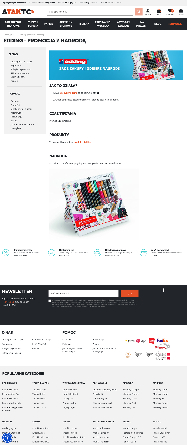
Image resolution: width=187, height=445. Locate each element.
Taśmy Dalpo (38, 394)
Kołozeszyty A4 (100, 398)
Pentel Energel (130, 428)
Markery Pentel (160, 389)
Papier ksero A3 (10, 398)
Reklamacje (16, 113)
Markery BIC (159, 398)
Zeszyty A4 (98, 394)
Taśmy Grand (39, 389)
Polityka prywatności (21, 67)
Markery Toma (130, 398)
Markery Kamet (160, 394)
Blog (157, 23)
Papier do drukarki (11, 403)
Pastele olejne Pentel (133, 432)
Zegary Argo (68, 407)
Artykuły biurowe (65, 24)
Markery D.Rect (160, 403)
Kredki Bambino (40, 428)
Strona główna (10, 34)
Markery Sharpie (131, 389)
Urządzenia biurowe (13, 24)
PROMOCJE (175, 23)
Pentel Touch (129, 441)
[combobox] (90, 11)
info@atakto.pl (90, 2)
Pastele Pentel (160, 428)
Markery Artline (10, 441)
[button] (7, 437)
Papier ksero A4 (10, 389)
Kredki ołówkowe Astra (74, 437)
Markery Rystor (9, 428)
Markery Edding (131, 394)
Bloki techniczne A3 (102, 407)
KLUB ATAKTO (18, 75)
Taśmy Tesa (38, 403)
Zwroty (14, 117)
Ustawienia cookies (11, 353)
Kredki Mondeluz (101, 437)
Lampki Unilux (70, 389)
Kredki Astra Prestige (73, 441)
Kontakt (14, 79)
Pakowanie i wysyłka (103, 24)
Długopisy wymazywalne (105, 389)
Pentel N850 (159, 437)
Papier (48, 23)
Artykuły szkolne (123, 24)
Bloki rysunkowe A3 (102, 403)
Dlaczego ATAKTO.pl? (21, 60)
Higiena (84, 23)
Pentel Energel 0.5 (132, 437)
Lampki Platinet (70, 394)
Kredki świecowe (40, 437)
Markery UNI (129, 407)
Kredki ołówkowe (40, 441)
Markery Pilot (129, 403)
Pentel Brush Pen (161, 432)
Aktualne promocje (20, 71)
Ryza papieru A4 (10, 394)
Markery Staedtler (11, 432)
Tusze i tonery (33, 24)
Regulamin (16, 63)
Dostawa (15, 97)
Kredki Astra (38, 432)
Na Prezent (142, 24)
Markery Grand (160, 407)
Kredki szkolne (70, 428)
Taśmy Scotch (39, 407)
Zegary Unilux (69, 403)
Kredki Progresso (101, 441)
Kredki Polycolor (101, 432)
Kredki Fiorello (70, 432)
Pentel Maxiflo (160, 441)
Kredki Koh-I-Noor (102, 428)
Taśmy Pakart (39, 398)
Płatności (15, 101)
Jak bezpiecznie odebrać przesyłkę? (23, 122)
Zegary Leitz (68, 398)
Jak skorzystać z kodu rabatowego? (21, 107)
